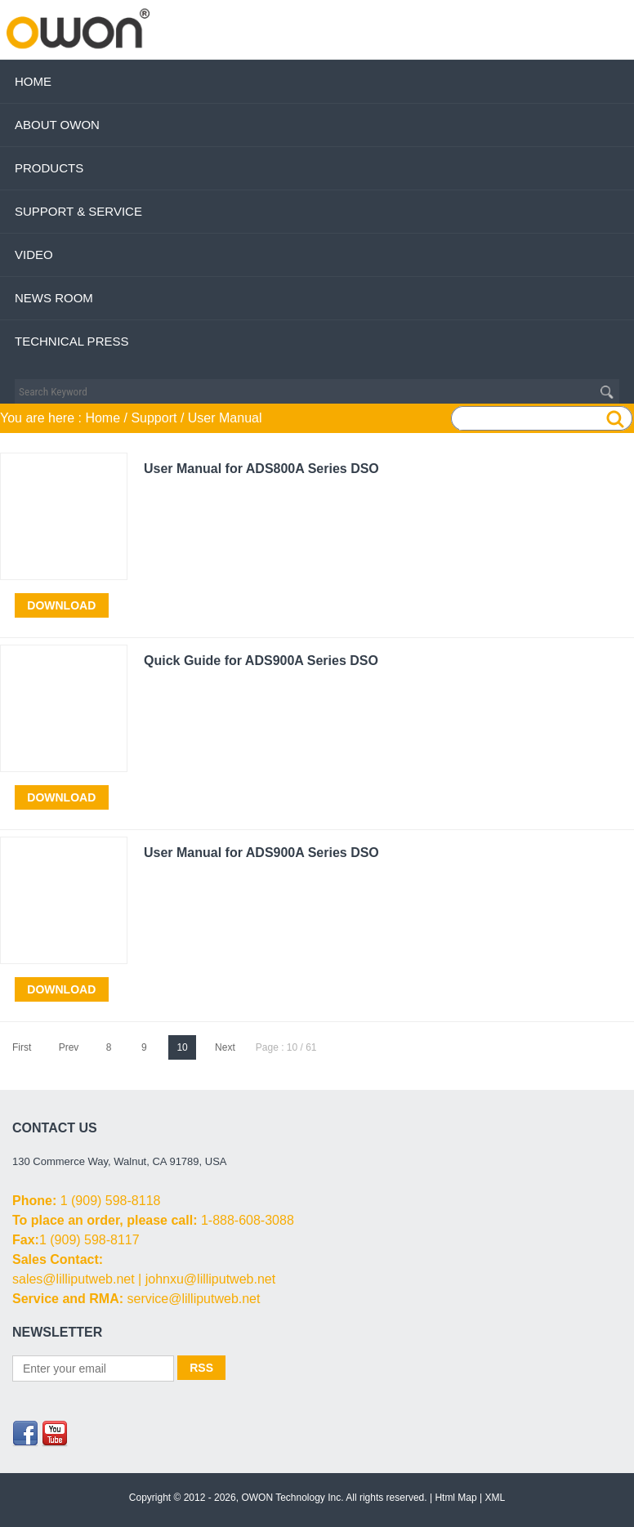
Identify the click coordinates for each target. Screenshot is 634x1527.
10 (181, 1047)
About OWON (57, 125)
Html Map (455, 1497)
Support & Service (78, 211)
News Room (54, 298)
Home (33, 81)
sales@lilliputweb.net (73, 1279)
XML (495, 1497)
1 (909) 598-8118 (110, 1201)
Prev (69, 1047)
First (21, 1047)
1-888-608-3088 (247, 1220)
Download (61, 605)
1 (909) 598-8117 (89, 1240)
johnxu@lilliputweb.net (210, 1279)
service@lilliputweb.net (193, 1299)
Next (225, 1047)
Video (34, 254)
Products (49, 168)
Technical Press (71, 341)
